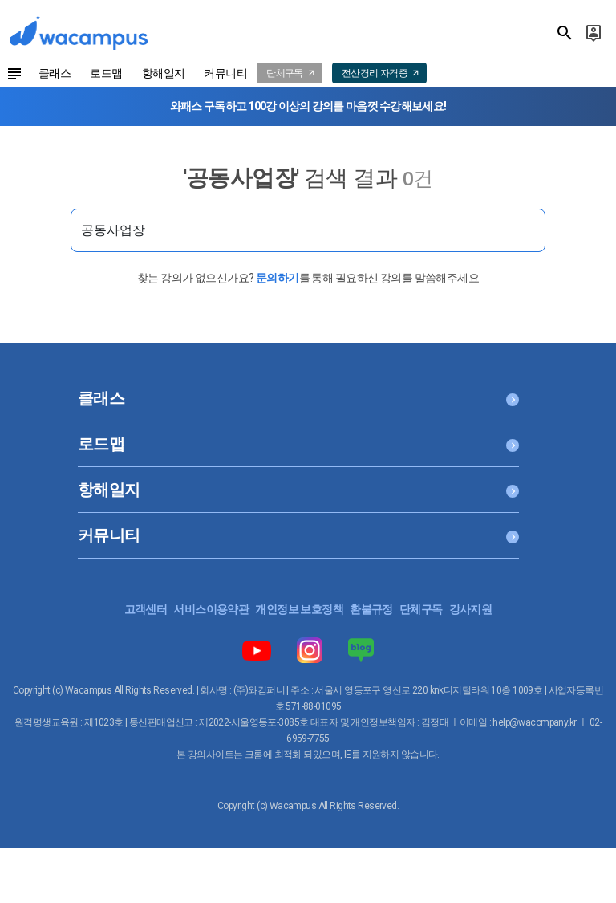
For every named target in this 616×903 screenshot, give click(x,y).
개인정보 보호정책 (299, 609)
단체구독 (421, 609)
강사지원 (470, 609)
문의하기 (277, 277)
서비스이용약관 (211, 609)
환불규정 (371, 609)
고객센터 (146, 609)
